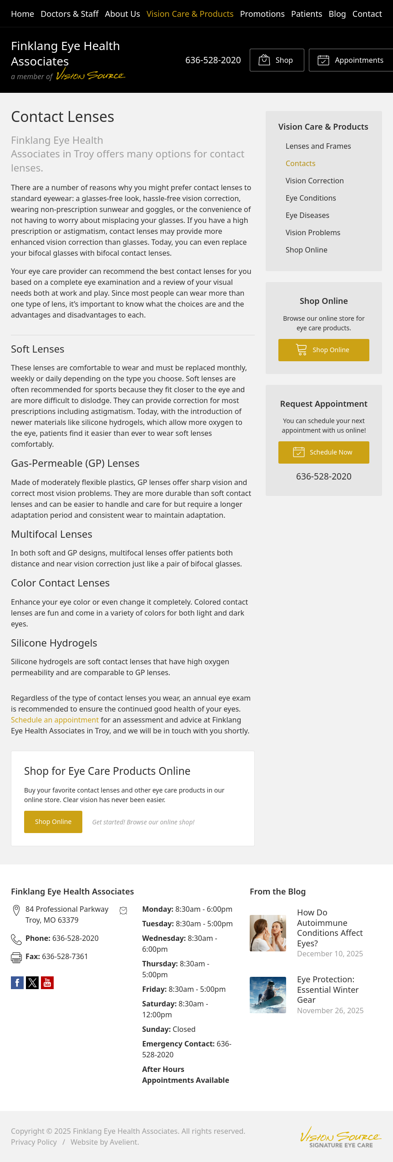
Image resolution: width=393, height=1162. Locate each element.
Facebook (17, 982)
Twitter (32, 982)
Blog (337, 13)
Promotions (262, 13)
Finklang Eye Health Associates (125, 1131)
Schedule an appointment (55, 720)
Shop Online (53, 821)
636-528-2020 (213, 60)
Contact (367, 13)
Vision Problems (313, 232)
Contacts (301, 163)
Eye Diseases (307, 215)
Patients (306, 13)
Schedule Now (322, 451)
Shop (275, 59)
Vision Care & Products (189, 13)
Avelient (123, 1142)
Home (22, 13)
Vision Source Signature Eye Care (341, 1136)
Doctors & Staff (69, 13)
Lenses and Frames (318, 146)
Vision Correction (315, 181)
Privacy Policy (34, 1142)
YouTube (47, 982)
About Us (123, 13)
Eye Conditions (311, 198)
